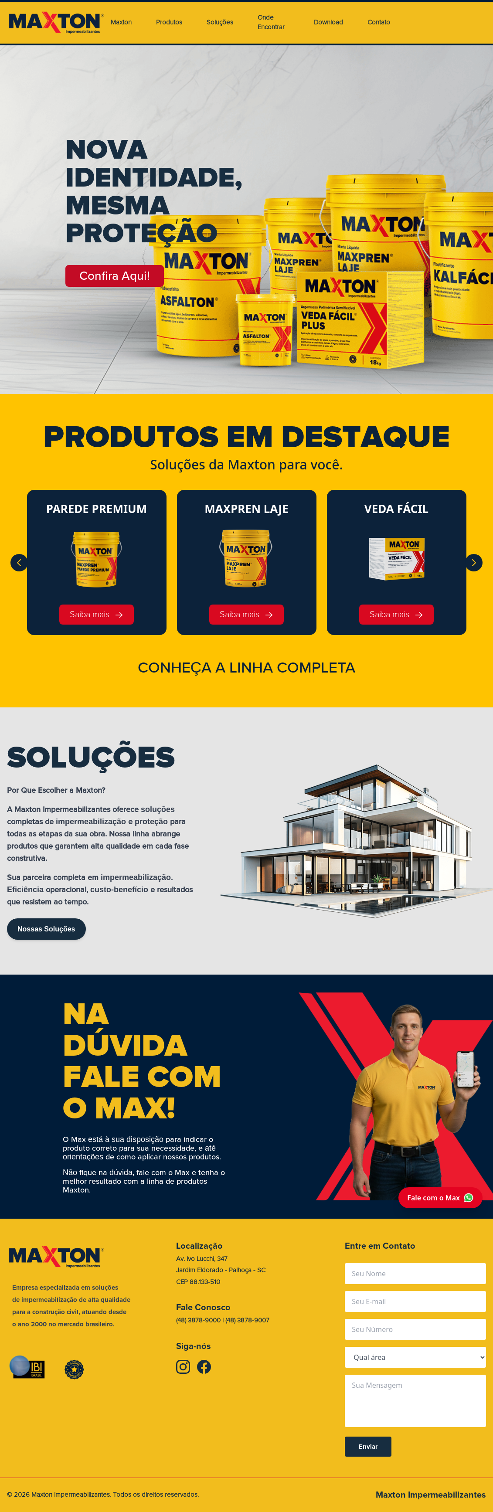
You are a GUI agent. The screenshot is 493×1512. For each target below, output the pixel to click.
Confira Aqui (114, 275)
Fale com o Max (440, 1198)
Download (328, 22)
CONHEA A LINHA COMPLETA (246, 668)
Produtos (169, 22)
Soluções (220, 22)
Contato (378, 22)
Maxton (121, 22)
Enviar (368, 1447)
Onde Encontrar (271, 22)
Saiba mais (96, 614)
